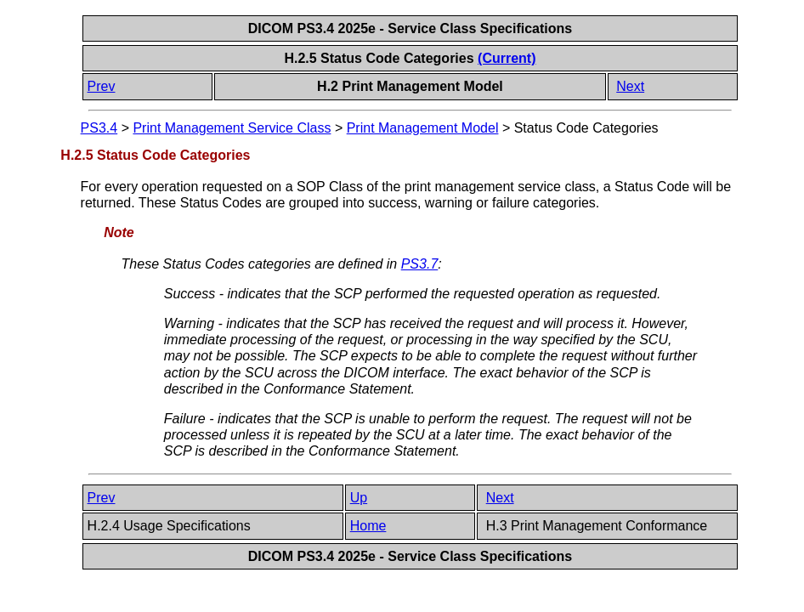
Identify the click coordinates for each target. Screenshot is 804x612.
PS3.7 (420, 264)
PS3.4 (99, 128)
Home (368, 525)
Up (358, 497)
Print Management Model (423, 128)
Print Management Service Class (232, 128)
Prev (102, 86)
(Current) (506, 58)
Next (630, 86)
